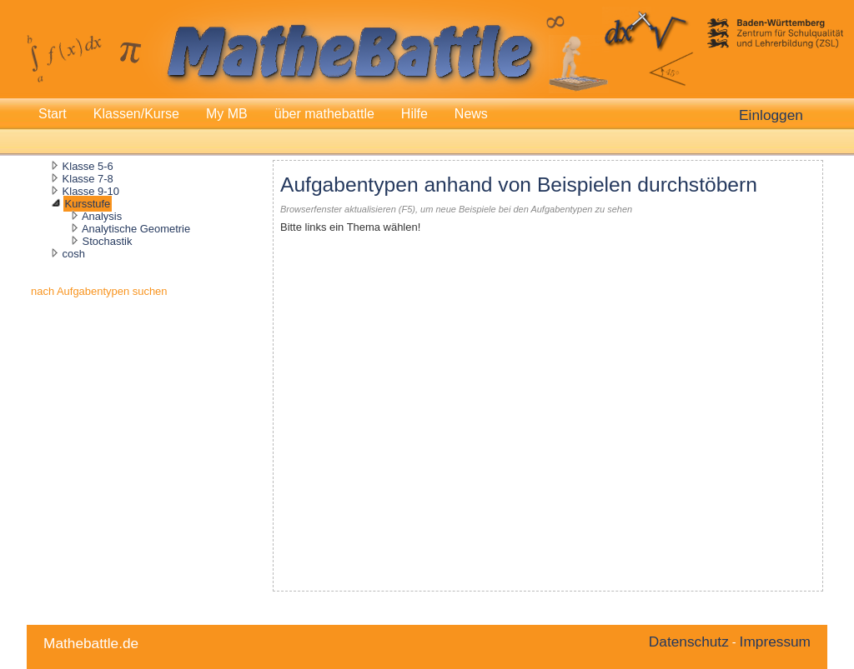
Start (52, 114)
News (471, 114)
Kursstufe (88, 203)
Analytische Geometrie (136, 228)
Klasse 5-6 (88, 166)
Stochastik (108, 241)
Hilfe (414, 114)
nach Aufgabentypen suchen (99, 291)
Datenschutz (689, 641)
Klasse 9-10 (91, 191)
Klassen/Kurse (136, 114)
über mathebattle (324, 114)
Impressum (775, 641)
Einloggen (771, 115)
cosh (74, 253)
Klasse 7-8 (88, 178)
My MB (227, 114)
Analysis (102, 216)
